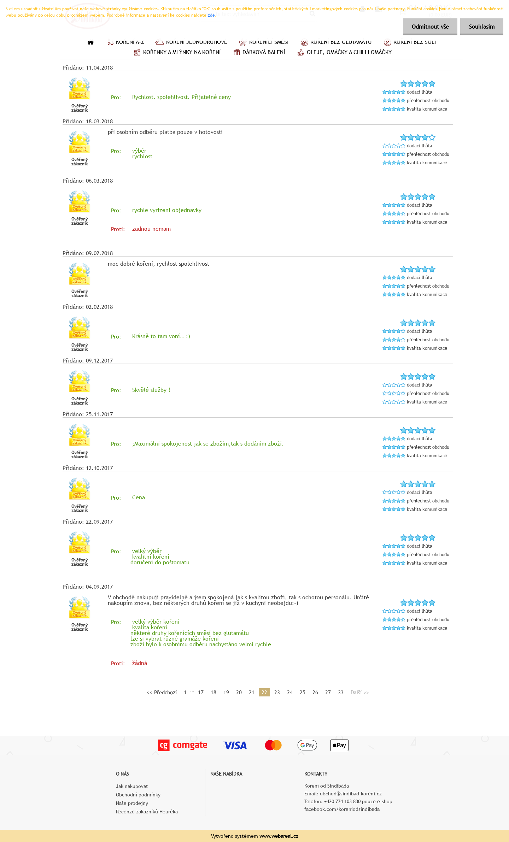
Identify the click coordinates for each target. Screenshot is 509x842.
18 (213, 692)
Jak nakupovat (132, 786)
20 (239, 692)
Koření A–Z (124, 43)
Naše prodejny (132, 803)
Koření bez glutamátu (335, 43)
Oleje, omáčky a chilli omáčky (344, 53)
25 (302, 692)
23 (277, 692)
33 (341, 692)
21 (252, 692)
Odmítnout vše (430, 26)
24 (290, 692)
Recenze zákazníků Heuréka (147, 811)
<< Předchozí (162, 692)
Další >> (360, 692)
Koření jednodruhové (191, 43)
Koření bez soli (409, 43)
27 (328, 692)
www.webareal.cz (278, 836)
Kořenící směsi (263, 43)
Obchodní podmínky (138, 794)
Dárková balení (258, 53)
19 (226, 692)
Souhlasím (482, 26)
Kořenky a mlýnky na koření (176, 53)
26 (315, 692)
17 (201, 692)
